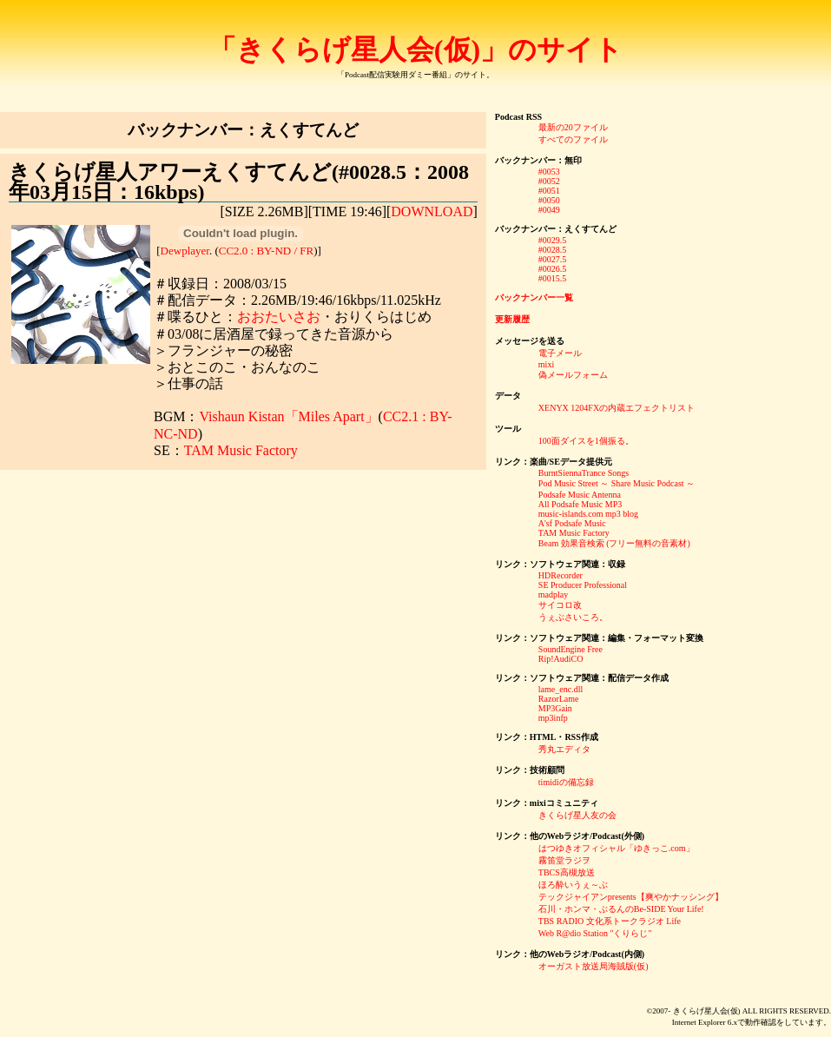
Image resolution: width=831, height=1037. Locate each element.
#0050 (549, 200)
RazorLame (558, 698)
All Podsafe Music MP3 (580, 504)
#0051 (549, 190)
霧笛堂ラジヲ (564, 860)
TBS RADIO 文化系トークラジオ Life (609, 921)
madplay (553, 594)
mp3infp (553, 718)
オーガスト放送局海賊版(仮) (593, 966)
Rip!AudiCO (561, 659)
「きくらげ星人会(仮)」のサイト (415, 49)
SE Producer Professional (582, 585)
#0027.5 (552, 259)
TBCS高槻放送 (566, 872)
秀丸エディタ (564, 749)
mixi (546, 364)
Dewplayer (185, 250)
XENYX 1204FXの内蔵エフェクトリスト (616, 408)
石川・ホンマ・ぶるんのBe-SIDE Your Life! (621, 909)
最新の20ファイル (573, 127)
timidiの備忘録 (566, 782)
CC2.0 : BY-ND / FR (266, 250)
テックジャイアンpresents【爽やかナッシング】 (630, 897)
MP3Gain (555, 708)
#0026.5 (552, 269)
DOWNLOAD (431, 211)
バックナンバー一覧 (534, 297)
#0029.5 (552, 240)
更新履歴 (512, 319)
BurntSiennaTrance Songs (583, 473)
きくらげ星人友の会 (577, 815)
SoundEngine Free (570, 649)
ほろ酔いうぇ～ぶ (573, 884)
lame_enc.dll (560, 689)
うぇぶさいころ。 (573, 617)
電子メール (560, 353)
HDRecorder (560, 575)
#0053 (549, 171)
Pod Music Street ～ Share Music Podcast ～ (616, 483)
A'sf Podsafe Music (572, 523)
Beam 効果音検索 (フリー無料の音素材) (614, 543)
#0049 (549, 210)
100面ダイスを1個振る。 (586, 441)
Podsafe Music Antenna (579, 494)
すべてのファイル (573, 139)
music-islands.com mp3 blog (588, 513)
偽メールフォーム (573, 375)
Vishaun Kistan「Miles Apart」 (288, 416)
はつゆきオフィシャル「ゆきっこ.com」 (616, 848)
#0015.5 (552, 278)
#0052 (549, 181)
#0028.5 (552, 249)
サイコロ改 (560, 605)
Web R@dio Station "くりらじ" (595, 933)
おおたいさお (278, 316)
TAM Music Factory (241, 450)
